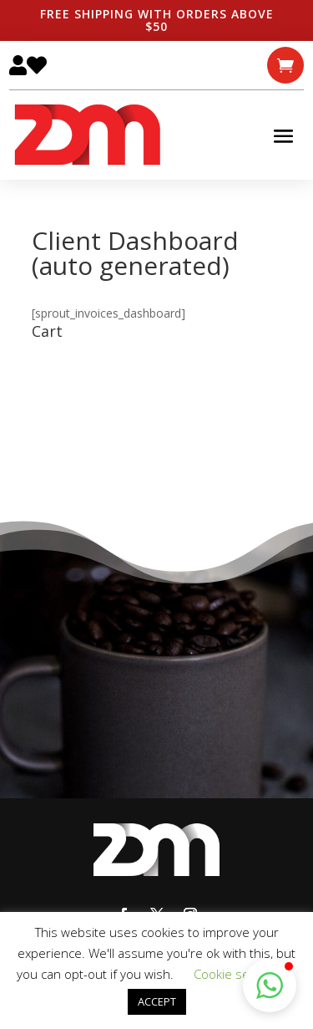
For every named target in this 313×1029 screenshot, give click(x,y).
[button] (269, 985)
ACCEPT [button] (157, 1001)
